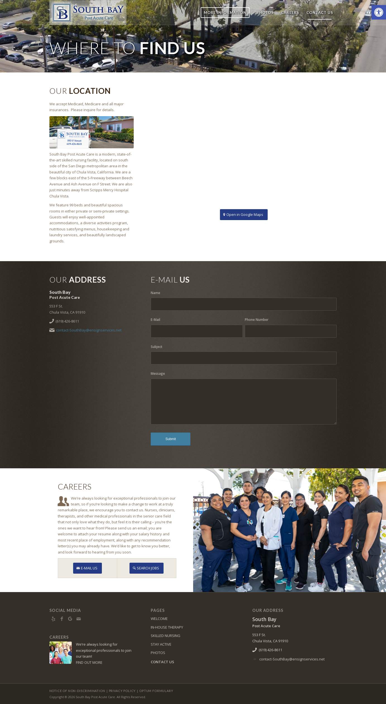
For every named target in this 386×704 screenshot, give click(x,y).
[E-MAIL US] (87, 568)
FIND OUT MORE (89, 662)
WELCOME (159, 618)
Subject (156, 346)
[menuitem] (225, 12)
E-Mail (155, 319)
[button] (378, 12)
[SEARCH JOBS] (147, 568)
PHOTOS (158, 652)
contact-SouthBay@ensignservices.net (88, 330)
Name (155, 292)
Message (158, 373)
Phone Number (256, 319)
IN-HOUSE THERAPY (167, 627)
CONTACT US (162, 661)
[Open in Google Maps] (244, 214)
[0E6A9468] (91, 132)
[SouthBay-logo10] (87, 12)
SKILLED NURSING (165, 635)
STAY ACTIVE (161, 644)
